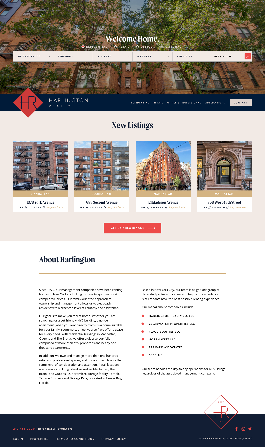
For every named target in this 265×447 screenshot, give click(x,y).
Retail (158, 102)
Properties (39, 439)
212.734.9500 (24, 428)
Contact (241, 102)
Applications (215, 102)
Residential (140, 102)
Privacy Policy (113, 439)
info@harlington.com (55, 428)
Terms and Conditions (74, 439)
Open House (223, 56)
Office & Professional (184, 102)
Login (18, 439)
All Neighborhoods (134, 228)
